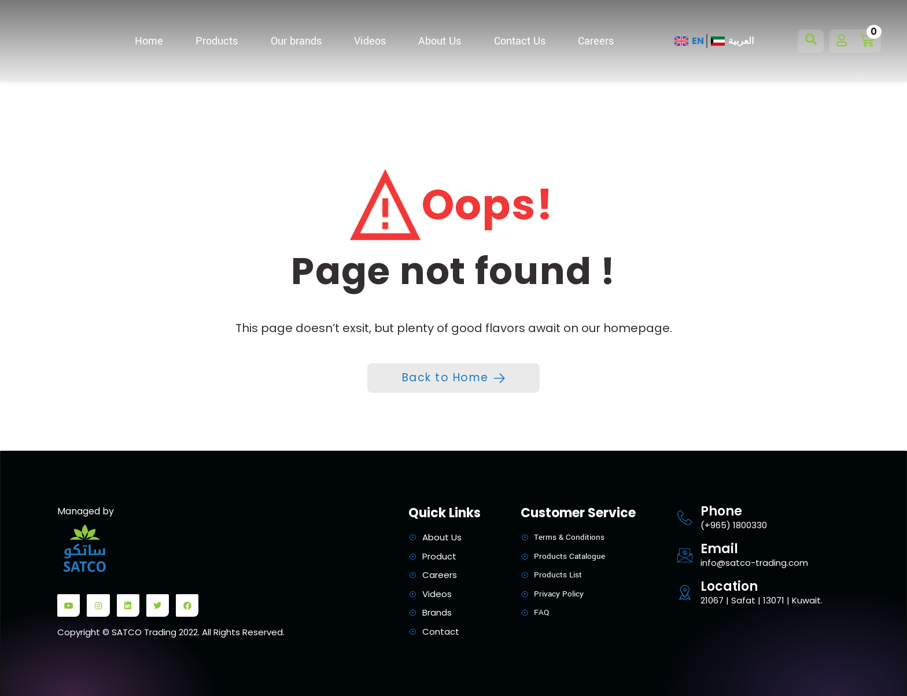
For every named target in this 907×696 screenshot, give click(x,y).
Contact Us (519, 41)
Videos (370, 41)
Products (217, 41)
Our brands (296, 41)
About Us (439, 41)
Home (149, 41)
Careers (596, 41)
